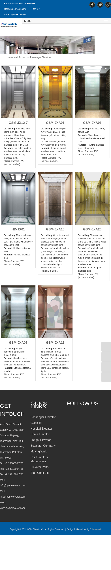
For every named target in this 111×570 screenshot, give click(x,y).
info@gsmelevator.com (15, 9)
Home (10, 57)
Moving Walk (39, 451)
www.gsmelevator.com (12, 508)
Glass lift (36, 422)
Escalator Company (43, 445)
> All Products (20, 57)
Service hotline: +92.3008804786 (19, 3)
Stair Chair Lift (40, 472)
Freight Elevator (41, 439)
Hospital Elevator (41, 428)
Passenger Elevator (43, 417)
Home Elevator (40, 434)
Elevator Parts (40, 467)
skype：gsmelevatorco (14, 14)
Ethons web (95, 529)
